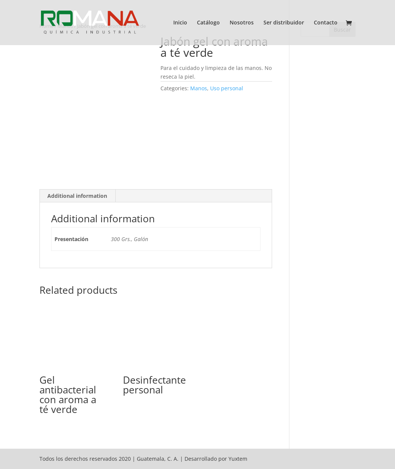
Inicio (180, 23)
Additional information (77, 195)
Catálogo (208, 23)
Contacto (325, 23)
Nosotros (242, 23)
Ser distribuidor (283, 23)
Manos (198, 88)
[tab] (77, 196)
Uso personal (226, 88)
